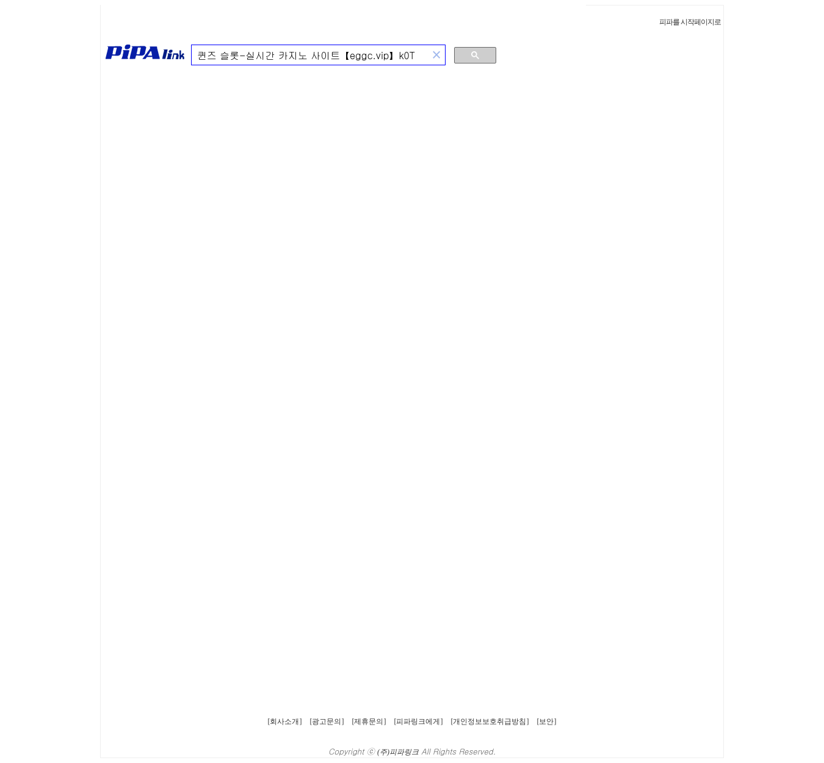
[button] (436, 55)
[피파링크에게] (418, 721)
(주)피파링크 (398, 752)
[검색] (309, 55)
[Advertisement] (662, 143)
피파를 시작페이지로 (690, 22)
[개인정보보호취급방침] (490, 721)
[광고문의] (327, 721)
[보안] (547, 721)
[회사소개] (285, 721)
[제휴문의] (369, 721)
